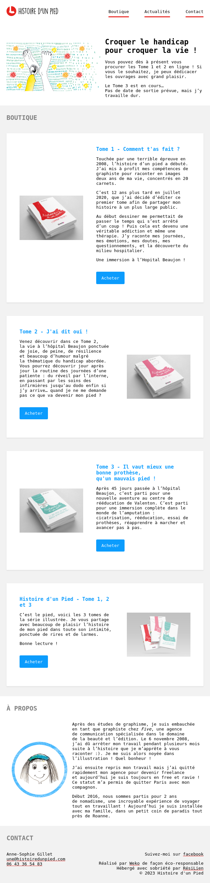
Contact (194, 11)
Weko (134, 863)
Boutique (119, 11)
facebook (193, 854)
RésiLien (193, 868)
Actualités (157, 11)
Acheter (110, 278)
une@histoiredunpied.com (36, 859)
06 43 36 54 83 (24, 863)
